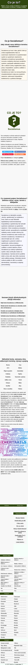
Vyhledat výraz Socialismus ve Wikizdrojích (13, 316)
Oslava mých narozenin (20, 652)
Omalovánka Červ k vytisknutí (20, 536)
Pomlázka (8, 377)
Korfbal (8, 385)
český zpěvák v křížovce (20, 566)
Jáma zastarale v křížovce (18, 576)
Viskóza (20, 388)
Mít (15, 648)
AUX (8, 368)
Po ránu (3, 655)
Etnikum (8, 374)
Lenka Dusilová (20, 542)
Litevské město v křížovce (18, 580)
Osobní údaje (18, 664)
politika (21, 157)
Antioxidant (20, 371)
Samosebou (17, 657)
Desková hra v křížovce (20, 569)
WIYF (2, 471)
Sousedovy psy (4, 659)
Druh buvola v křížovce (6, 573)
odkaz (16, 209)
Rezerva (3, 657)
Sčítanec (8, 382)
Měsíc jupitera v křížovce (5, 583)
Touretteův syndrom (20, 377)
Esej (20, 365)
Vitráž (20, 379)
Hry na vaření (20, 526)
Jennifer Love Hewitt (6, 586)
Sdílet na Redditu (20, 154)
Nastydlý (16, 650)
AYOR (16, 470)
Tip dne (3, 662)
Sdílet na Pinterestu (7, 154)
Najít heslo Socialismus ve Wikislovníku (12, 302)
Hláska (20, 368)
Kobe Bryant (17, 586)
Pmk (15, 588)
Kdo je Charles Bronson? (20, 528)
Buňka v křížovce (18, 563)
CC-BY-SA (19, 421)
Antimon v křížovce (5, 560)
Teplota (20, 374)
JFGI (19, 470)
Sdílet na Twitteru (7, 151)
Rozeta (8, 365)
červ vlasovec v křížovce (6, 566)
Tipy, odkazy (4, 645)
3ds (1, 588)
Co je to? (14, 2)
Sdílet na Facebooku (20, 151)
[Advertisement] (14, 24)
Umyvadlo (16, 659)
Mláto (20, 382)
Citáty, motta (20, 523)
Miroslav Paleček (20, 518)
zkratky (13, 471)
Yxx (15, 590)
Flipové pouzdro (8, 371)
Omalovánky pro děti (20, 520)
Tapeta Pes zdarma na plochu (20, 532)
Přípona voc (20, 539)
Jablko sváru (8, 379)
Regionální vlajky (18, 645)
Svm (2, 590)
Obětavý (3, 652)
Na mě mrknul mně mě (6, 650)
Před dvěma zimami (19, 655)
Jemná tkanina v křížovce (5, 580)
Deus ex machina (8, 388)
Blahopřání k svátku (6, 648)
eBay (20, 385)
